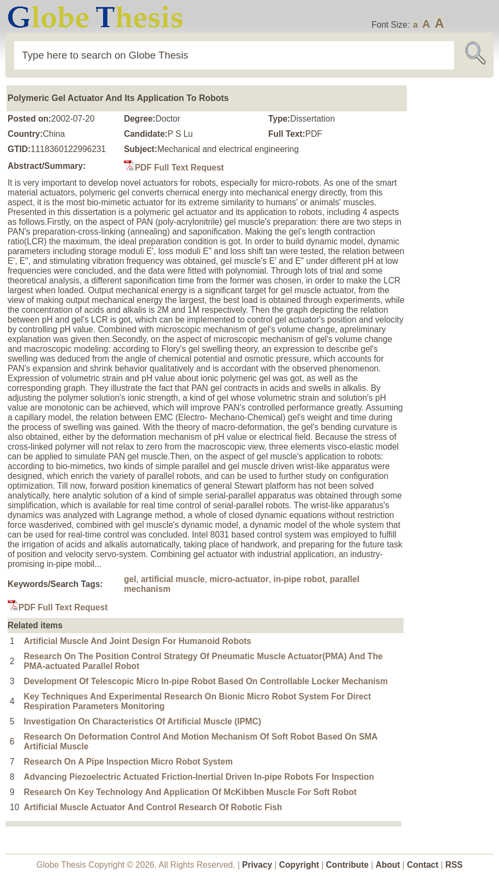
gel (130, 579)
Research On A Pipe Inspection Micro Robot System (128, 761)
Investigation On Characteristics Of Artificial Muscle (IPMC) (142, 721)
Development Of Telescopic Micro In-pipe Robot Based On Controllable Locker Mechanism (206, 681)
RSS (454, 864)
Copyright (299, 864)
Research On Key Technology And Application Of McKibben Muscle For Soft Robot (190, 792)
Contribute (347, 864)
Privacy (257, 864)
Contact (423, 864)
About (387, 864)
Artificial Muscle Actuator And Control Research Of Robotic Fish (153, 807)
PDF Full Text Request (173, 167)
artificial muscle (173, 579)
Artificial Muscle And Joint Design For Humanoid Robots (138, 641)
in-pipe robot (299, 579)
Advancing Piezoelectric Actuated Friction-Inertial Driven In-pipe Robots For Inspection (199, 776)
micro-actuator (238, 579)
